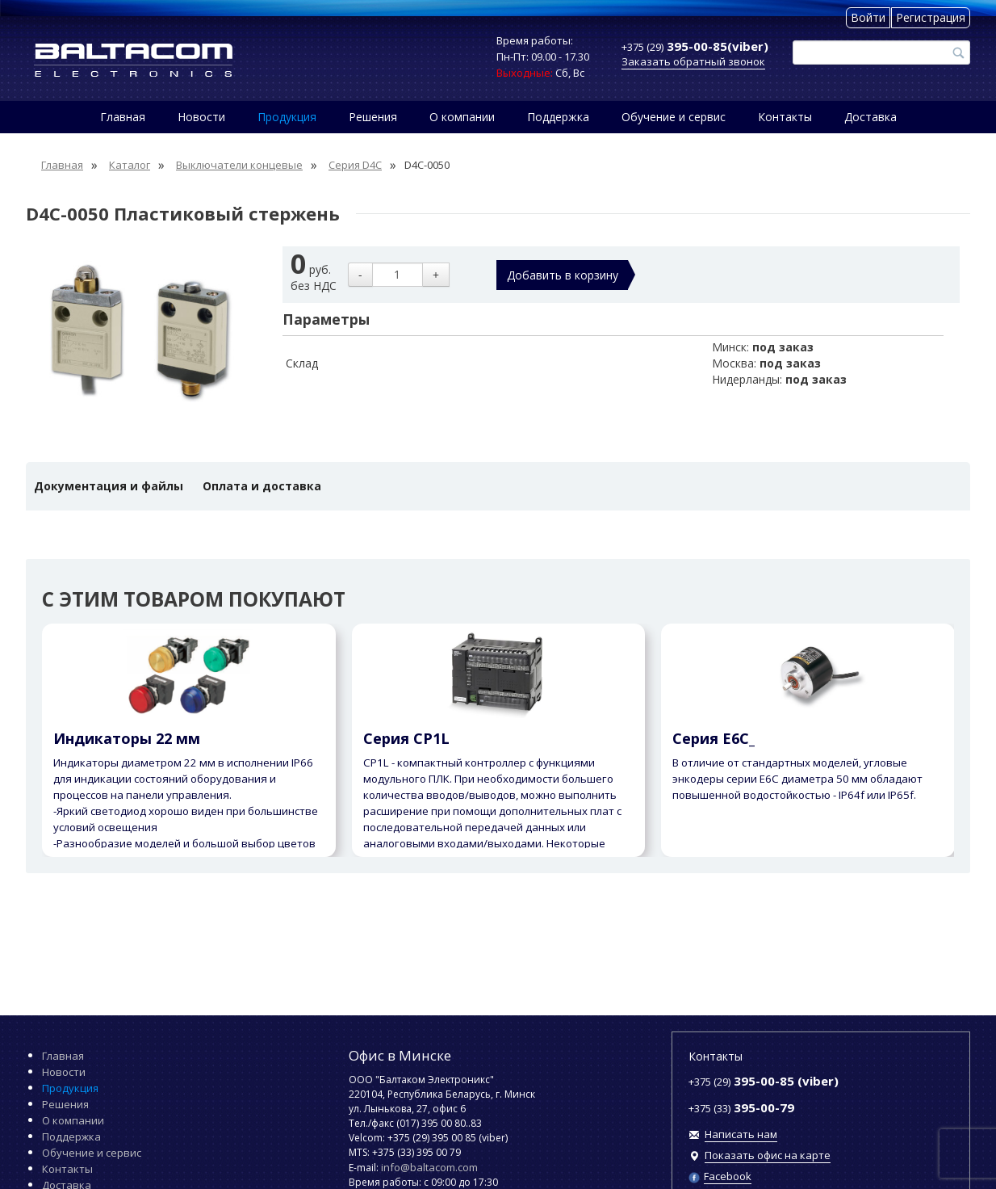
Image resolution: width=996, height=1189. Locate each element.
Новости (201, 116)
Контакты (785, 116)
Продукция (286, 116)
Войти (868, 17)
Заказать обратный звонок (693, 61)
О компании (462, 116)
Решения (373, 116)
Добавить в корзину (562, 275)
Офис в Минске (400, 1055)
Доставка (870, 116)
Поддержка (558, 116)
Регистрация (930, 17)
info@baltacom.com (429, 1167)
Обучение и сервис (673, 116)
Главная (122, 116)
